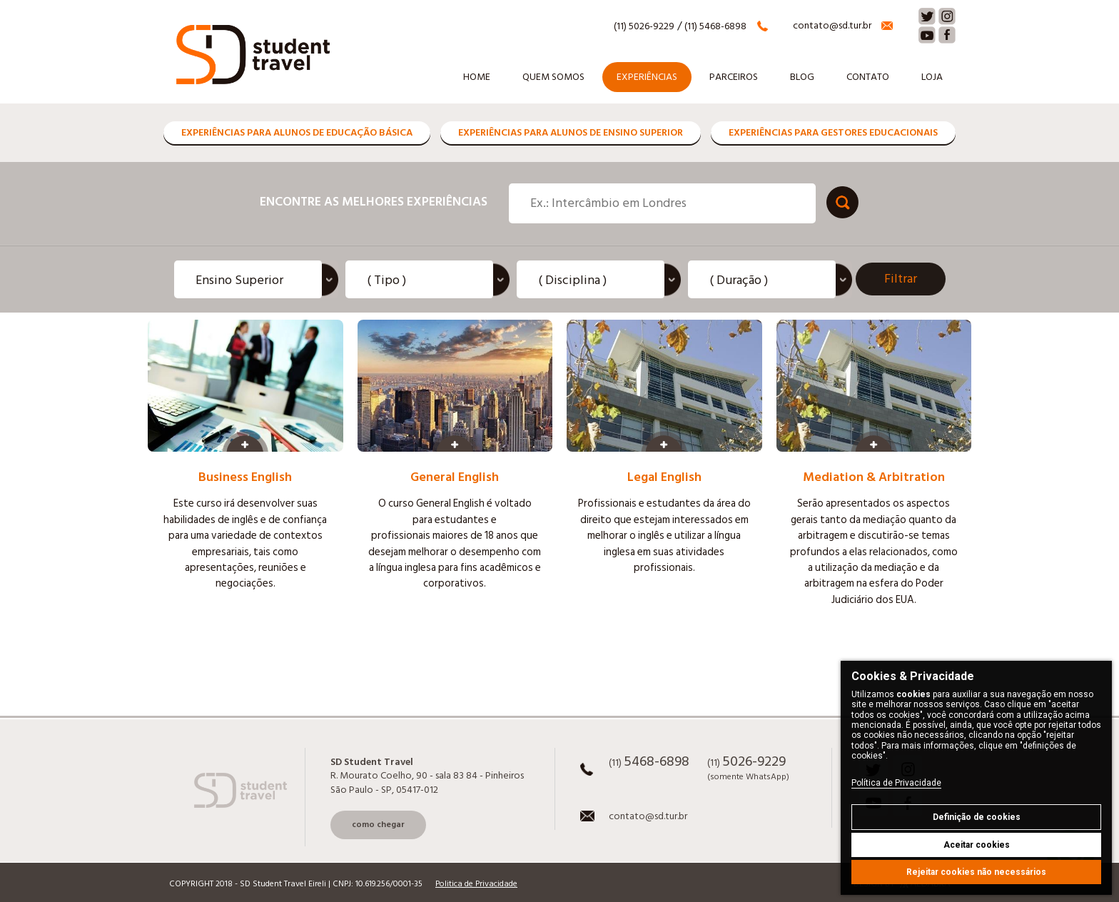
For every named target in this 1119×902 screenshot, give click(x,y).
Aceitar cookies (976, 845)
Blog (802, 77)
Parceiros (733, 77)
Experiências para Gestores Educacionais (833, 132)
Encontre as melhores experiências (373, 201)
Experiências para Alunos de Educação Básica (296, 132)
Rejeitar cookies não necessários (976, 872)
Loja (932, 77)
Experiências (647, 77)
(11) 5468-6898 (715, 26)
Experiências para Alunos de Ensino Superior (570, 132)
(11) (649, 764)
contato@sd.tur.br (832, 26)
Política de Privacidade (896, 783)
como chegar (378, 824)
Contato (867, 77)
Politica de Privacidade (476, 884)
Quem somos (553, 77)
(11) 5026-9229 (644, 26)
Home (476, 77)
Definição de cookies (977, 817)
